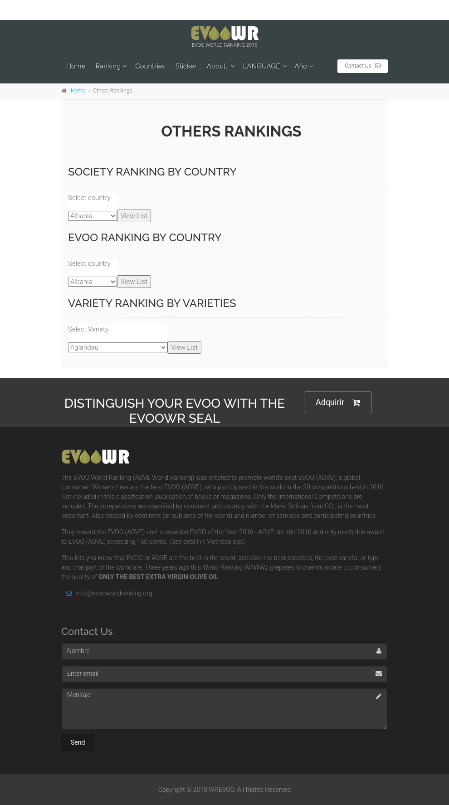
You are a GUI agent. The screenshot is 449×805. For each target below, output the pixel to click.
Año (301, 66)
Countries (150, 66)
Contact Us (363, 66)
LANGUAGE (261, 66)
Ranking (108, 66)
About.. (218, 66)
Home (75, 66)
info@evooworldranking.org (106, 593)
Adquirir (338, 402)
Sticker (186, 66)
